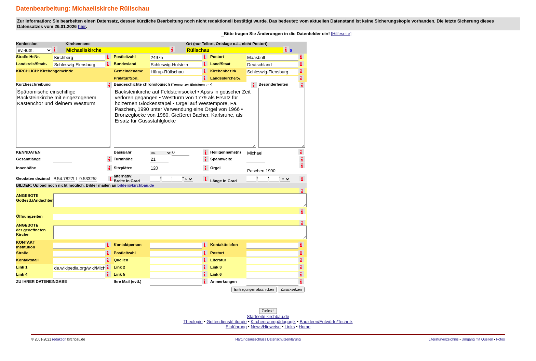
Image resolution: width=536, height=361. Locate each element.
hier (82, 26)
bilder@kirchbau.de (135, 185)
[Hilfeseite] (341, 33)
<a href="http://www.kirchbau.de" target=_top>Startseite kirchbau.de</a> (268, 329)
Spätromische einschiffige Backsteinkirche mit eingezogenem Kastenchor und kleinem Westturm (63, 118)
